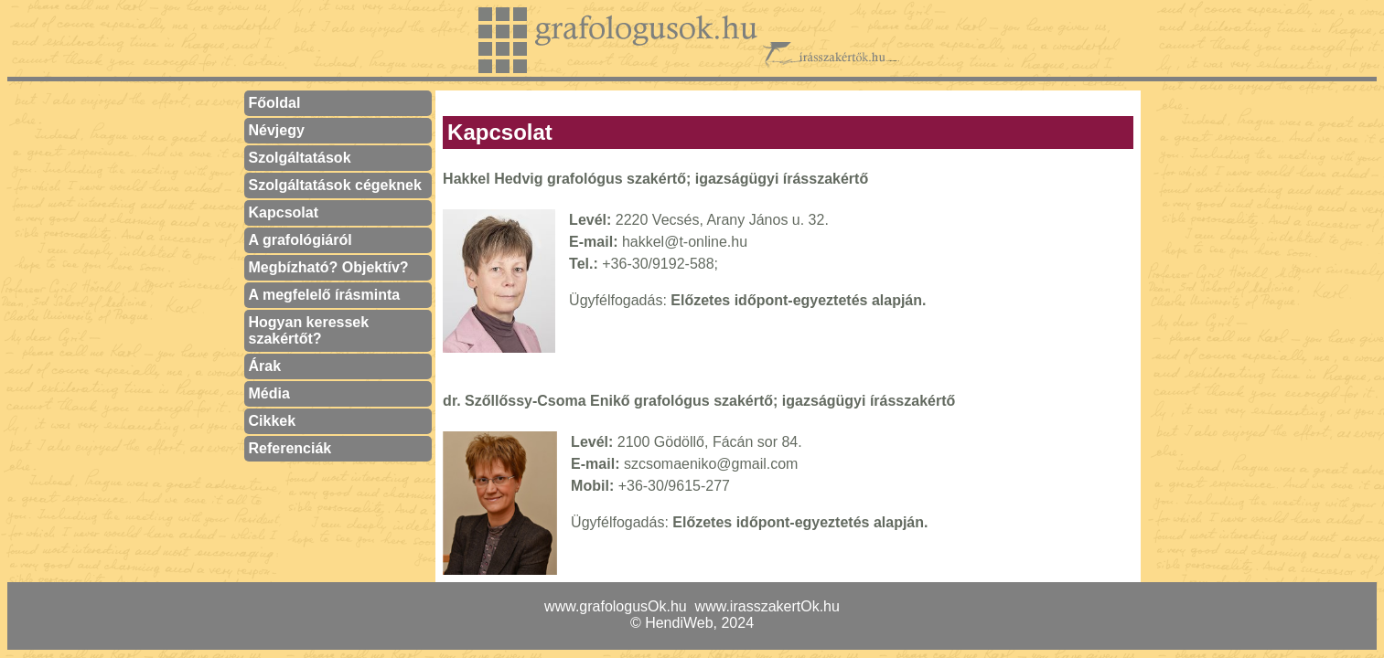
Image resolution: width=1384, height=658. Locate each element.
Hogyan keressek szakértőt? (309, 330)
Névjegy (277, 130)
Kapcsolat (283, 212)
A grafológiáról (300, 240)
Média (269, 393)
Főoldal (275, 103)
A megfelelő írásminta (325, 294)
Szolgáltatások (300, 157)
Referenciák (290, 448)
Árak (265, 366)
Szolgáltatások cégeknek (335, 185)
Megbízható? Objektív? (329, 267)
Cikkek (272, 421)
